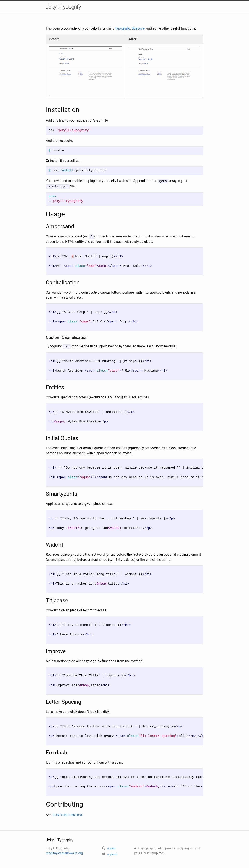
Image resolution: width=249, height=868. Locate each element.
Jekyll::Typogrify (63, 7)
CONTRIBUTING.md (67, 814)
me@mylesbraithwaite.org (64, 852)
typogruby (122, 28)
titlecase (138, 28)
